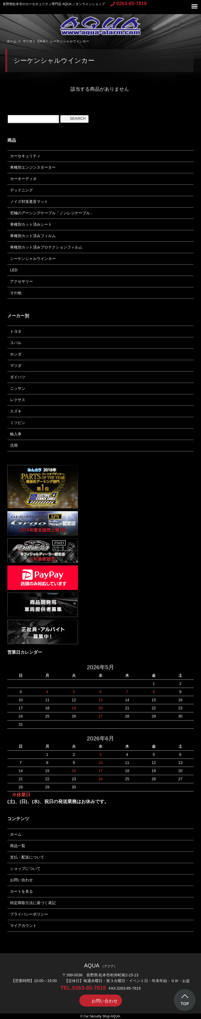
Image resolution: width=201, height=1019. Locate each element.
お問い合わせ (21, 880)
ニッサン (17, 388)
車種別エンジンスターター (33, 167)
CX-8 (41, 41)
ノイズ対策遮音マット (29, 201)
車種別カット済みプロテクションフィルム (46, 247)
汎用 (14, 445)
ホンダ (15, 354)
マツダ (27, 41)
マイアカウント (23, 925)
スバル (15, 343)
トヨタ (15, 331)
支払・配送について (27, 857)
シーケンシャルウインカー (69, 41)
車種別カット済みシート (31, 224)
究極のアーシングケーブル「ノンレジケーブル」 (52, 213)
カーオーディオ (23, 179)
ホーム (12, 41)
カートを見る (21, 891)
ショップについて (25, 868)
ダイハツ (17, 377)
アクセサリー (21, 281)
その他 (15, 293)
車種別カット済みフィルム (33, 236)
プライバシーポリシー (29, 914)
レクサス (17, 400)
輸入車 (15, 434)
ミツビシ (17, 422)
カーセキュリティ (25, 156)
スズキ (15, 411)
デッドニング (21, 190)
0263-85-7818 (128, 3)
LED (13, 270)
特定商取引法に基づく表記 (33, 903)
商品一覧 (17, 846)
